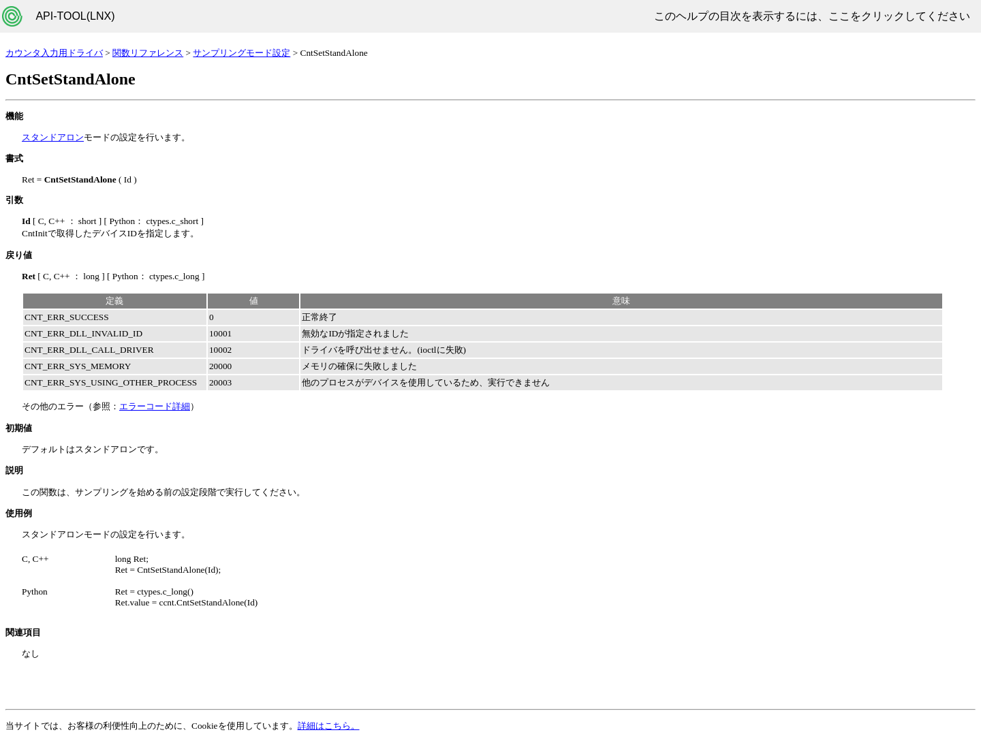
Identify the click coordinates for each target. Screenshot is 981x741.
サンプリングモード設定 (241, 53)
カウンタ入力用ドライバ (54, 53)
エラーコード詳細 (154, 406)
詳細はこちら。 (329, 726)
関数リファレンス (147, 53)
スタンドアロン (53, 137)
